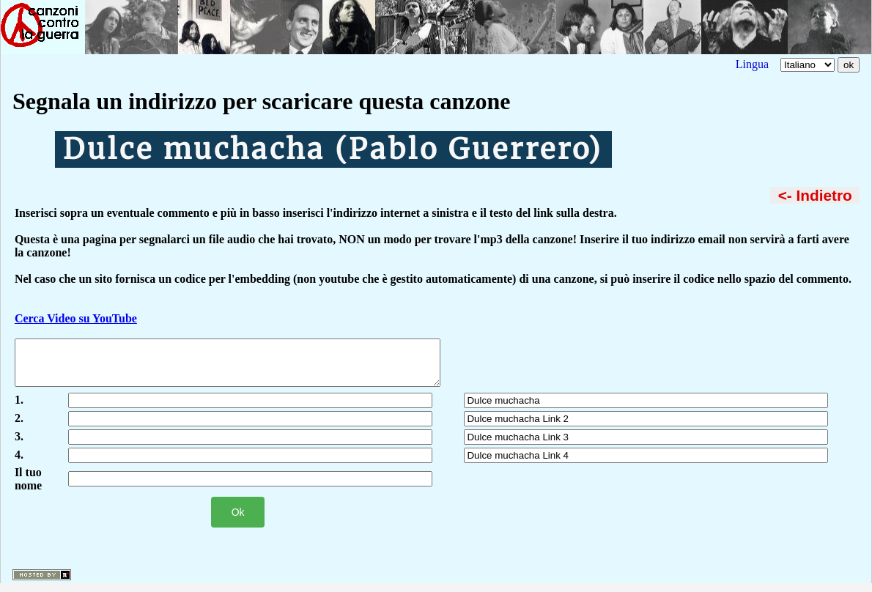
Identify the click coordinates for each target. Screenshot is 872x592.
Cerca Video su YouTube (76, 318)
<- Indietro (815, 195)
